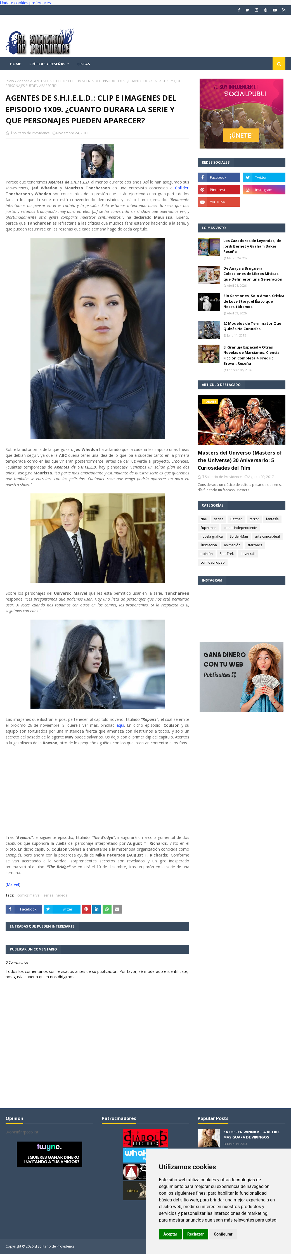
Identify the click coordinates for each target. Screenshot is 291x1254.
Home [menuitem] (15, 63)
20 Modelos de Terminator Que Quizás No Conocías (252, 326)
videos (22, 81)
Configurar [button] (223, 1234)
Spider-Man (239, 536)
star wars (254, 545)
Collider (181, 187)
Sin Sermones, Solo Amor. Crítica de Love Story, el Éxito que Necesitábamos (253, 301)
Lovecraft (248, 553)
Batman (236, 519)
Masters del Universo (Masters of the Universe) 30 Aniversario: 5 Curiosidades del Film (240, 460)
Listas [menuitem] (83, 63)
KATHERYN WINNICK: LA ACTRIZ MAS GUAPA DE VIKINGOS (251, 1134)
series (48, 895)
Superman (208, 527)
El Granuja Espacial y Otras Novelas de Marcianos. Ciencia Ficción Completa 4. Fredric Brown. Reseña (251, 355)
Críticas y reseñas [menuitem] (47, 63)
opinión (206, 553)
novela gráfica (211, 536)
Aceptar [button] (171, 1234)
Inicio (10, 81)
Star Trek (227, 553)
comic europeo (212, 562)
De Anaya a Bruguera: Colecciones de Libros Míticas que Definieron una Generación (252, 274)
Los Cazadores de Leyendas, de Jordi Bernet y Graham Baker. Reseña (252, 246)
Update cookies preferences (25, 2)
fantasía (272, 519)
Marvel (13, 884)
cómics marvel (28, 895)
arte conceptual (267, 536)
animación (232, 545)
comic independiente (240, 527)
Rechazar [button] (195, 1234)
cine (203, 519)
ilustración (208, 545)
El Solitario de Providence (30, 133)
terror (254, 519)
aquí (120, 725)
